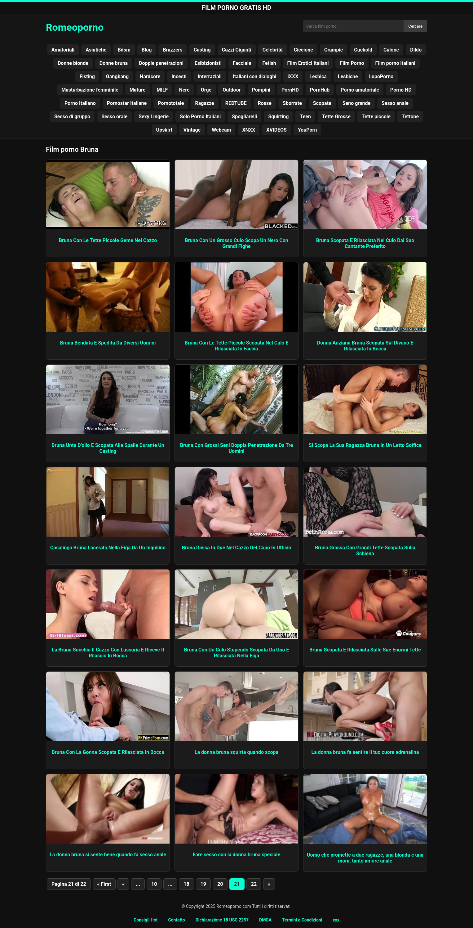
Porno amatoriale (360, 90)
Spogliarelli (244, 116)
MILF (162, 90)
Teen (305, 116)
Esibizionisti (208, 63)
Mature (137, 90)
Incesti (179, 76)
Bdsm (123, 50)
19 (203, 884)
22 (254, 884)
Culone (391, 50)
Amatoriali (62, 50)
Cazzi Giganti (236, 50)
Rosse (265, 103)
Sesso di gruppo (72, 116)
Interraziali (210, 76)
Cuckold (363, 50)
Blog (147, 50)
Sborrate (292, 103)
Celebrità (273, 50)
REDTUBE (236, 103)
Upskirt (164, 130)
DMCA (265, 919)
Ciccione (303, 50)
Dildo (416, 50)
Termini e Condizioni (302, 919)
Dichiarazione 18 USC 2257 (222, 919)
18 (186, 884)
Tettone (410, 116)
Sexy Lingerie (154, 116)
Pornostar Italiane (127, 103)
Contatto (176, 919)
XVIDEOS (276, 130)
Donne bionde (73, 63)
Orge (206, 90)
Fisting (87, 76)
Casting (202, 50)
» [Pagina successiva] (269, 884)
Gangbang (117, 76)
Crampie (333, 50)
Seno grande (356, 103)
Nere (184, 90)
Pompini (261, 90)
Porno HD (401, 90)
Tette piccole (376, 116)
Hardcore (150, 76)
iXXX (293, 76)
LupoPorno (381, 76)
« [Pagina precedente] (123, 884)
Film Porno (352, 63)
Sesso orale (114, 116)
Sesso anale (395, 103)
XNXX (248, 130)
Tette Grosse (336, 116)
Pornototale (171, 103)
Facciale (242, 63)
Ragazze (204, 103)
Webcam (221, 130)
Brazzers (172, 50)
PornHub (319, 90)
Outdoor (232, 90)
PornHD (290, 90)
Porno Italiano (80, 103)
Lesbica (318, 76)
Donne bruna (113, 63)
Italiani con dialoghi (254, 76)
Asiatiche (96, 50)
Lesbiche (348, 76)
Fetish (269, 63)
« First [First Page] (104, 884)
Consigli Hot (145, 919)
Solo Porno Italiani (200, 116)
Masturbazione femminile (89, 90)
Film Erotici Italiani (308, 63)
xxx (336, 919)
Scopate (322, 103)
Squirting (278, 116)
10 (154, 884)
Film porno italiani (395, 63)
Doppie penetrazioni (161, 63)
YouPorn (307, 130)
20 (220, 884)
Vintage (192, 130)
